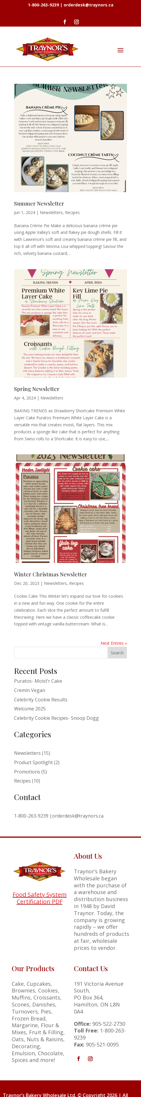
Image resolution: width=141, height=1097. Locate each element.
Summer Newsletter (39, 203)
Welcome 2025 (30, 708)
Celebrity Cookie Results (40, 699)
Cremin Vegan (29, 690)
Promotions (27, 772)
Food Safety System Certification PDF (40, 898)
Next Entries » (114, 643)
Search (117, 653)
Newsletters (51, 212)
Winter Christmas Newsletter (50, 574)
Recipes (72, 212)
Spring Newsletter (37, 388)
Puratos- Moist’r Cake (38, 681)
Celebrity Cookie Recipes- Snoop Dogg (56, 718)
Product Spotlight (33, 762)
